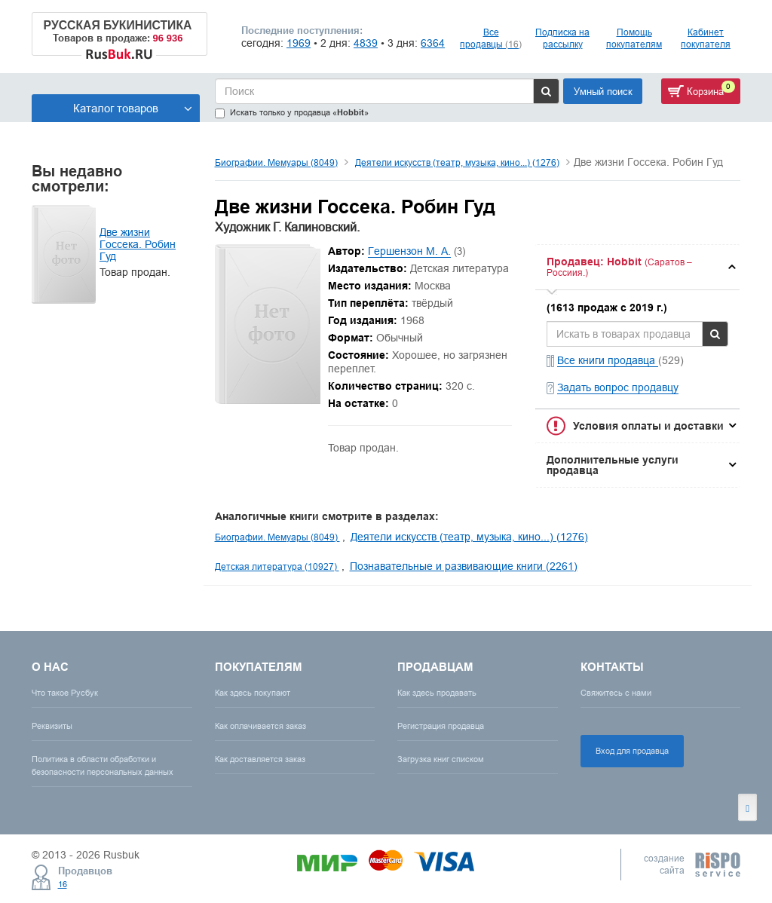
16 (62, 884)
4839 (366, 43)
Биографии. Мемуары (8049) (276, 162)
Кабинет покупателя (706, 38)
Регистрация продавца (440, 726)
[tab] (637, 267)
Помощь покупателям (634, 38)
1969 (298, 43)
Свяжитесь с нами (616, 692)
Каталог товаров (132, 108)
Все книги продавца (607, 360)
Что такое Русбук (65, 692)
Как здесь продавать (436, 692)
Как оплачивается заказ (260, 726)
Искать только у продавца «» (292, 113)
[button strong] (637, 267)
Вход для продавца (632, 750)
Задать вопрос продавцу (618, 387)
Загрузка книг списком (440, 759)
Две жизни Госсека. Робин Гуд (138, 244)
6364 (433, 43)
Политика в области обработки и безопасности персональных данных (102, 765)
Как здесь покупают (252, 692)
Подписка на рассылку (562, 38)
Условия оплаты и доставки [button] (648, 426)
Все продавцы (491, 38)
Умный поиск (603, 91)
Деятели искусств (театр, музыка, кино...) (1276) (457, 162)
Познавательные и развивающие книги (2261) (463, 566)
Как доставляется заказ (260, 759)
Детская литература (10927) (277, 566)
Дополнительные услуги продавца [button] (613, 465)
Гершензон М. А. (409, 251)
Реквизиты (52, 726)
